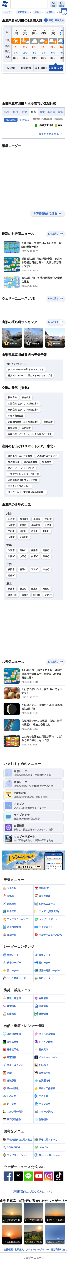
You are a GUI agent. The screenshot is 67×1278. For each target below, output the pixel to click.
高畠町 (46, 580)
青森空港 (26, 427)
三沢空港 (26, 457)
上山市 (36, 548)
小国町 (23, 586)
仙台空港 (12, 457)
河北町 (23, 561)
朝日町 (46, 561)
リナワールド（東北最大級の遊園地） (26, 521)
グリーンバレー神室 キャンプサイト (26, 399)
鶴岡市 (11, 599)
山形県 (50, 12)
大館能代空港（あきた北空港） (23, 451)
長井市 (23, 580)
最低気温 (24, 119)
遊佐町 (11, 605)
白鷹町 (34, 586)
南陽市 (34, 580)
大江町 (11, 567)
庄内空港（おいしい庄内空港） (23, 439)
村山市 (48, 548)
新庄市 (11, 618)
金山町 (23, 618)
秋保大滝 (46, 491)
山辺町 (48, 554)
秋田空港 (48, 451)
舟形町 (46, 618)
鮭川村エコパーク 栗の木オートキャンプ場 (30, 405)
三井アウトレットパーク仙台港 (23, 503)
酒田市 (23, 599)
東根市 (23, 554)
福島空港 (12, 427)
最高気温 (11, 119)
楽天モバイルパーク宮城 (20, 485)
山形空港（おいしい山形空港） (23, 433)
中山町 (11, 561)
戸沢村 (48, 624)
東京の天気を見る (51, 163)
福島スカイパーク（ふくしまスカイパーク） (30, 463)
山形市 (11, 548)
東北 (37, 12)
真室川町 (12, 624)
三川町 (34, 599)
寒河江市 (24, 548)
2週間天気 (22, 12)
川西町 (11, 586)
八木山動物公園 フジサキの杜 (22, 509)
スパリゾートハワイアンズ (21, 497)
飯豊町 (46, 586)
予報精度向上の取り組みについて (33, 1221)
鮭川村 (36, 624)
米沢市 (11, 580)
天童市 (11, 554)
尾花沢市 (35, 554)
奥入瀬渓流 (13, 491)
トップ (7, 12)
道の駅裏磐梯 (30, 491)
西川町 (34, 561)
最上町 (34, 618)
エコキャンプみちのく (19, 515)
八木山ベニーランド (47, 485)
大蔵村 (25, 624)
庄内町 (46, 599)
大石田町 (24, 567)
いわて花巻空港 (15, 445)
